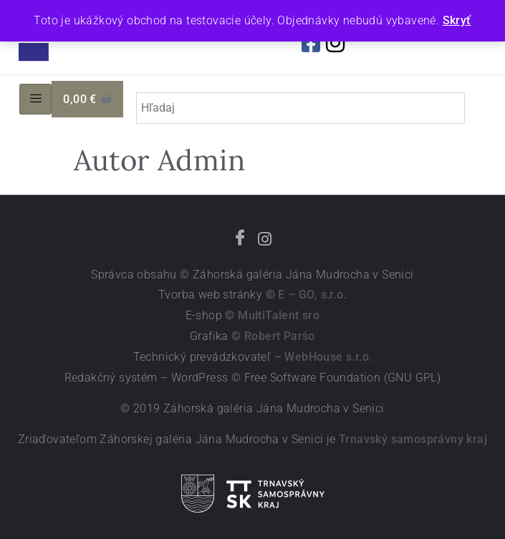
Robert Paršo (279, 336)
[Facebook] (240, 240)
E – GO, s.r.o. (312, 294)
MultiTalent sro (278, 315)
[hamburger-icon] (35, 99)
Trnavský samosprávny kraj (413, 439)
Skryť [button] (457, 20)
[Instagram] (265, 240)
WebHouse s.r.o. (328, 357)
